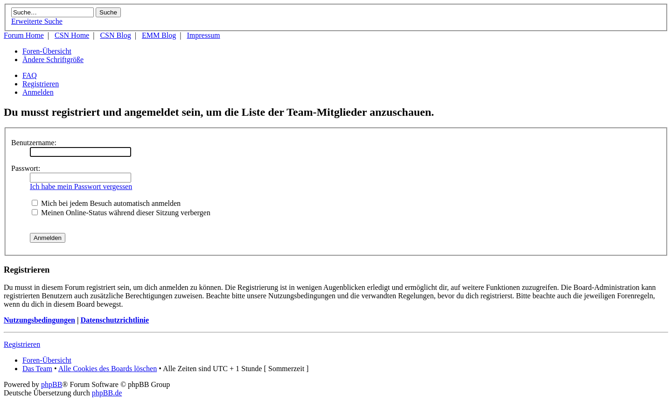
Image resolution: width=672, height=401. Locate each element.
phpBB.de (107, 393)
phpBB (51, 384)
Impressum (203, 35)
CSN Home (72, 35)
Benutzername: (33, 143)
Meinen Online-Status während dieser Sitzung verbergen (121, 213)
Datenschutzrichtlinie (114, 320)
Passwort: (25, 168)
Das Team (37, 369)
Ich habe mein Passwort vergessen (81, 186)
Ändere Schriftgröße (53, 59)
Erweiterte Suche (37, 21)
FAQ (29, 75)
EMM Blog (159, 35)
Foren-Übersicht (46, 51)
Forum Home (24, 35)
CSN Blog (115, 35)
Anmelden (38, 92)
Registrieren (40, 84)
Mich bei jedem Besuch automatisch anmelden (106, 203)
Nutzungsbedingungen (39, 320)
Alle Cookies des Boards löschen (107, 369)
